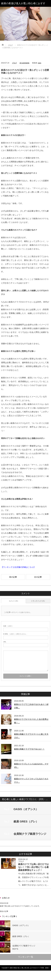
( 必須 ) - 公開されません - (15, 634)
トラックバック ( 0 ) (38, 601)
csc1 (39, 63)
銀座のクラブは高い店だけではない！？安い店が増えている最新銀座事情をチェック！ (33, 867)
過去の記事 (4, 911)
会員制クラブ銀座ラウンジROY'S (23, 947)
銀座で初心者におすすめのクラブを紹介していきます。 (20, 906)
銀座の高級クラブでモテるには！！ (29, 749)
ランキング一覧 (25, 957)
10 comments (24, 63)
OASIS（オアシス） (21, 925)
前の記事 (13, 577)
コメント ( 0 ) (13, 601)
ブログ (10, 45)
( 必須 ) (7, 626)
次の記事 (38, 577)
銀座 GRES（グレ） (21, 936)
